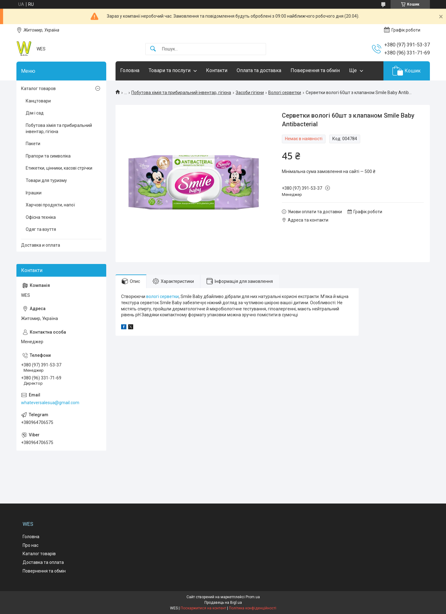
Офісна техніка (41, 217)
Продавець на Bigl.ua (223, 602)
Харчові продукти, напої (50, 204)
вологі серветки (162, 296)
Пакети (33, 143)
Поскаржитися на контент (203, 608)
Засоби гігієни (250, 92)
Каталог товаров (38, 88)
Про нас (30, 545)
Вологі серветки (284, 92)
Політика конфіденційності (252, 608)
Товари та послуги (169, 70)
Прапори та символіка (48, 156)
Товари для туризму (46, 180)
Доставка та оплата (43, 562)
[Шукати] (153, 49)
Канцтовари (38, 100)
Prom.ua (253, 597)
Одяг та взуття (41, 229)
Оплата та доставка (259, 70)
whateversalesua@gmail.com (50, 402)
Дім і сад (35, 112)
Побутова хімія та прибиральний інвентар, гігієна (181, 92)
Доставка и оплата (40, 245)
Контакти (216, 70)
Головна (129, 70)
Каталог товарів (39, 553)
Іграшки (34, 192)
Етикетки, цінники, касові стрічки (59, 168)
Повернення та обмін (315, 70)
